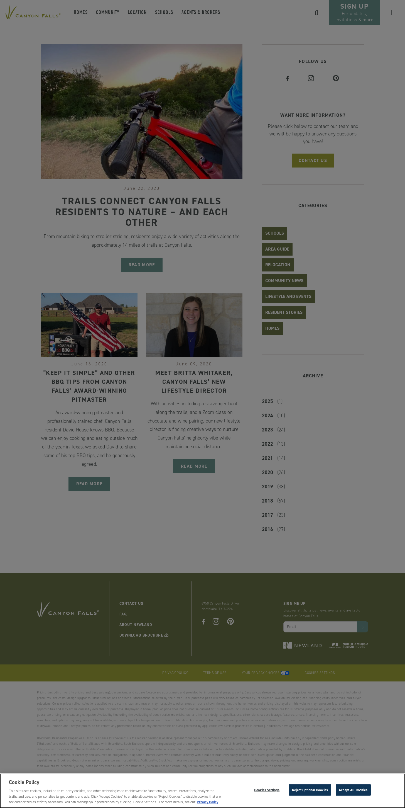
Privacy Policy (207, 803)
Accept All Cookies (353, 791)
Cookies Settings (266, 791)
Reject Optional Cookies (310, 791)
